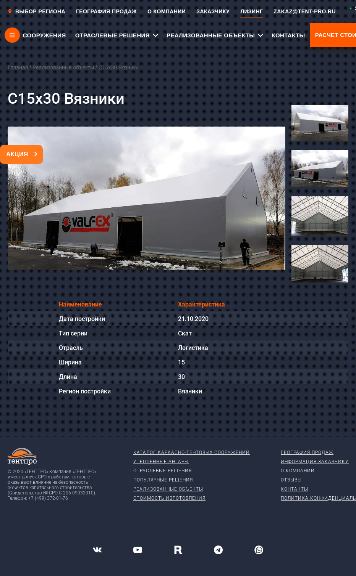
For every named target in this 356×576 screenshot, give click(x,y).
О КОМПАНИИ (166, 11)
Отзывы (291, 480)
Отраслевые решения (162, 470)
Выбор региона (36, 11)
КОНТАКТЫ (288, 35)
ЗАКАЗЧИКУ (213, 11)
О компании (298, 470)
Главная (18, 67)
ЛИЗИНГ (251, 11)
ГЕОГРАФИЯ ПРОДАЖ (106, 11)
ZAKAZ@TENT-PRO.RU (304, 11)
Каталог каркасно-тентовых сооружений (191, 452)
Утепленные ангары (161, 461)
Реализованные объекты (63, 67)
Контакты (294, 489)
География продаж (307, 452)
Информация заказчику (315, 461)
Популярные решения (163, 480)
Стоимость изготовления (169, 498)
